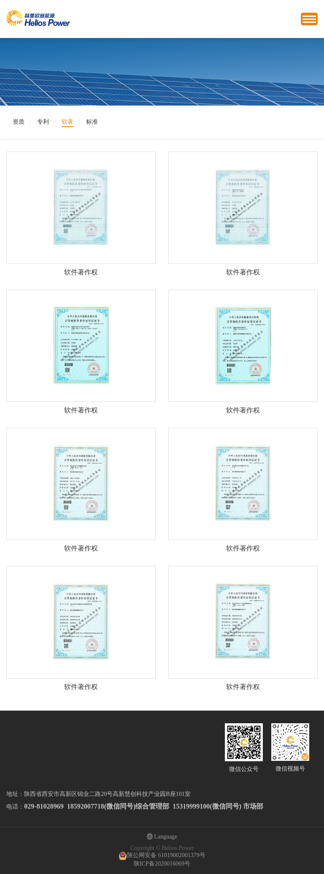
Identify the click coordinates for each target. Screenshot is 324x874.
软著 (67, 122)
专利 (43, 122)
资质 (18, 122)
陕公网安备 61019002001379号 (162, 856)
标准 (92, 122)
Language (162, 837)
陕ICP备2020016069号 (162, 863)
